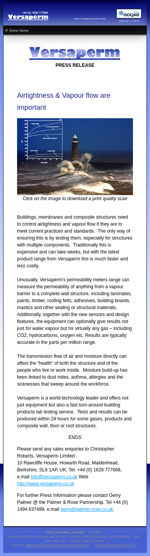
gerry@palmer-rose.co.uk (86, 509)
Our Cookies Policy (115, 545)
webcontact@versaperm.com (58, 545)
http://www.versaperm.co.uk (45, 483)
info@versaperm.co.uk (54, 476)
